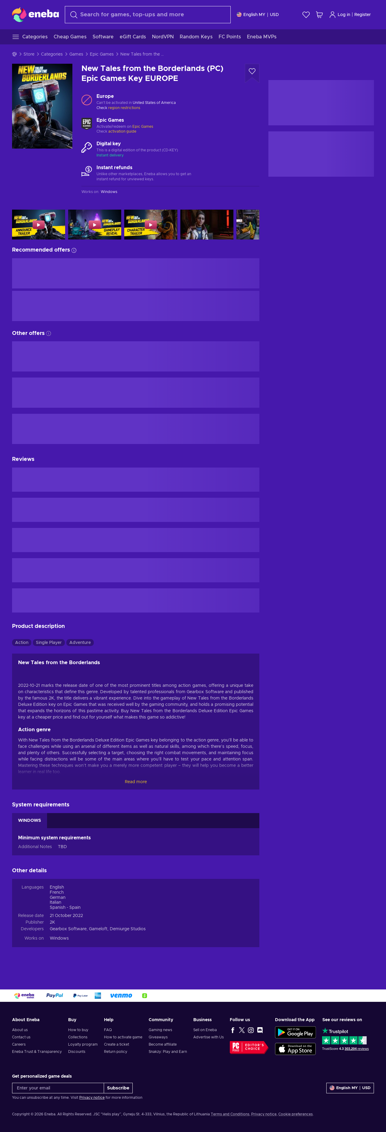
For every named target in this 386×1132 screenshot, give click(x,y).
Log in (339, 14)
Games (76, 54)
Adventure (80, 643)
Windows (59, 938)
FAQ (108, 1030)
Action (21, 643)
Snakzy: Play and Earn (168, 1051)
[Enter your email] (58, 1088)
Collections (77, 1037)
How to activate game (123, 1037)
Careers (19, 1044)
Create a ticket (116, 1044)
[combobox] (147, 14)
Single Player (49, 643)
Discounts (76, 1051)
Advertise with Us (208, 1037)
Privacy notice (92, 1097)
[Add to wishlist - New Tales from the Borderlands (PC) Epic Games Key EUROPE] (252, 73)
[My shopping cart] (319, 14)
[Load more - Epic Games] (86, 124)
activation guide (122, 131)
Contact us (21, 1037)
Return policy (115, 1051)
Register (362, 15)
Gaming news (160, 1030)
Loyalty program (83, 1044)
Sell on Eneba (205, 1030)
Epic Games (102, 54)
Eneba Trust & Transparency (37, 1051)
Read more (136, 782)
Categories (52, 54)
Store (29, 54)
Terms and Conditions (230, 1114)
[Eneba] (35, 14)
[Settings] (258, 14)
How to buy (78, 1030)
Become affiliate (163, 1044)
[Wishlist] (306, 14)
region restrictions (124, 108)
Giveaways (158, 1037)
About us (20, 1030)
